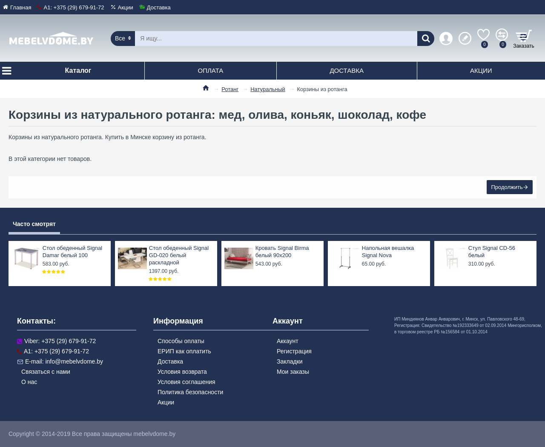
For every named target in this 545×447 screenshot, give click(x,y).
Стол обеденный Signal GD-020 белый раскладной (179, 255)
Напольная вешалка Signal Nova (388, 251)
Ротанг (229, 89)
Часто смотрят (34, 224)
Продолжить (506, 187)
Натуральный (267, 89)
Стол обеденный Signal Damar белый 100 (72, 251)
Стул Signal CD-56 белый (491, 251)
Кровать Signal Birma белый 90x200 (282, 251)
